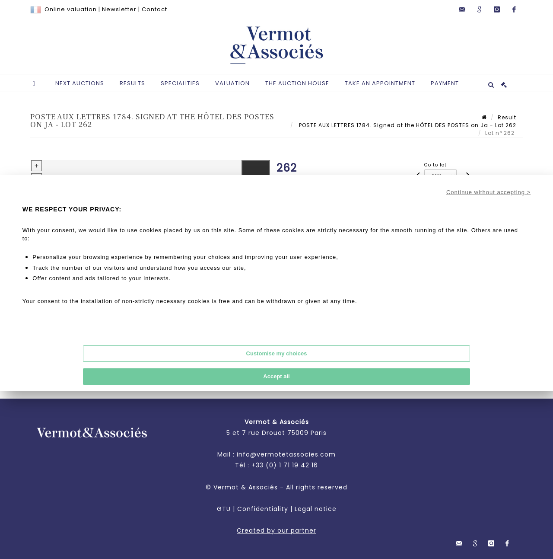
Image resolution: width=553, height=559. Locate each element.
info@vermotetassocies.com (286, 454)
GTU (224, 509)
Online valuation (70, 9)
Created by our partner (276, 530)
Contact (154, 9)
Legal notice (316, 509)
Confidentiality (262, 509)
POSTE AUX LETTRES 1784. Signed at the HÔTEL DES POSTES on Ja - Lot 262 (406, 125)
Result (507, 117)
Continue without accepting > (488, 192)
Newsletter (119, 9)
